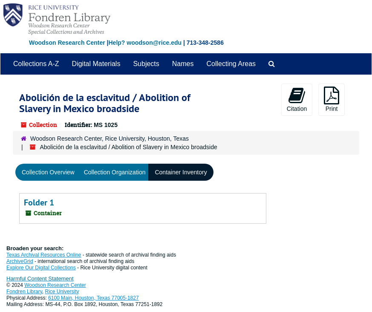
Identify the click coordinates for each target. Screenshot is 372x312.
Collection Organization (115, 172)
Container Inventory (181, 172)
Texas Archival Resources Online (43, 255)
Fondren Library (24, 292)
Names (183, 63)
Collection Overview (48, 172)
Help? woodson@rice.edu (145, 42)
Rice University (62, 292)
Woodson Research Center (67, 42)
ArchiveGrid (19, 261)
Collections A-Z (36, 63)
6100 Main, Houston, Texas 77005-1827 (93, 298)
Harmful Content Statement (40, 278)
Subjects (146, 63)
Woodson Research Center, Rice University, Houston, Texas (109, 138)
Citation (297, 99)
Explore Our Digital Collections (41, 268)
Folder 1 (39, 202)
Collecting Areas (231, 63)
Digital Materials (96, 63)
